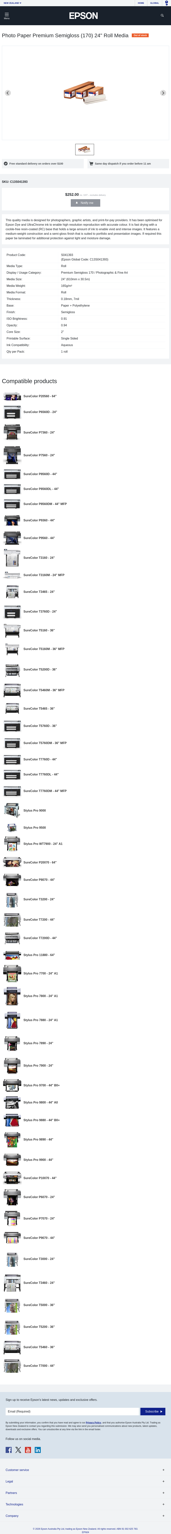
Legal (9, 1481)
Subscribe (152, 1411)
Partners (11, 1493)
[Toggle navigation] (7, 15)
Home (141, 3)
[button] (84, 149)
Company (12, 1515)
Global (154, 3)
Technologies (14, 1504)
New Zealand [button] (11, 3)
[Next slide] (163, 93)
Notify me (86, 202)
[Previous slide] (8, 93)
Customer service (17, 1470)
